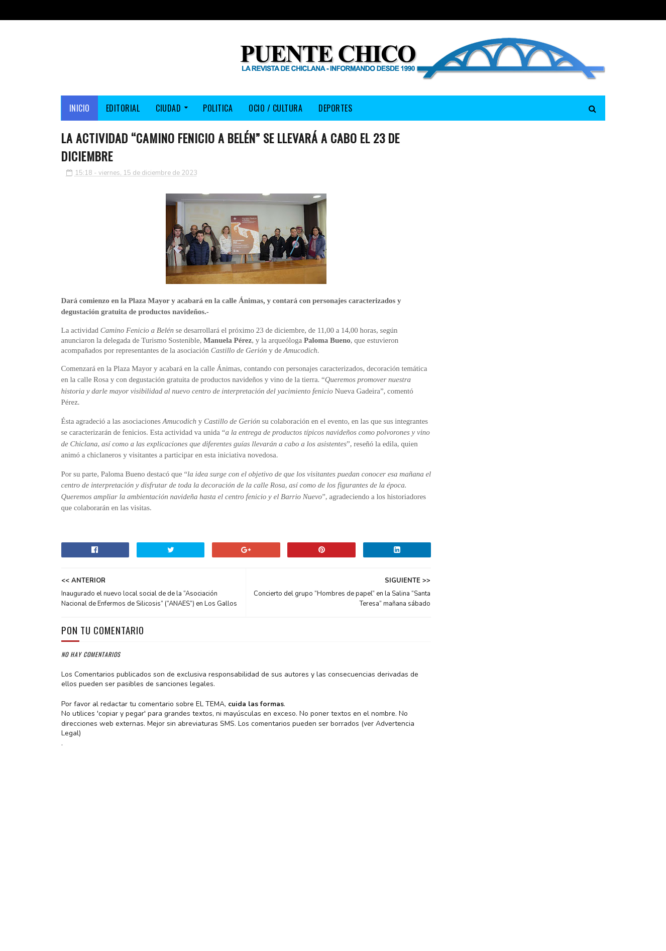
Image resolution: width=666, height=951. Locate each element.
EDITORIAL (123, 108)
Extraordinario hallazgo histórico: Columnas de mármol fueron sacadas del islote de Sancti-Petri (550, 354)
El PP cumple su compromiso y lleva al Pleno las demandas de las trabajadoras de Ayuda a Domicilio (523, 293)
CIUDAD (168, 108)
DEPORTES (335, 108)
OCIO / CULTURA (275, 108)
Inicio (79, 108)
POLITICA (218, 108)
